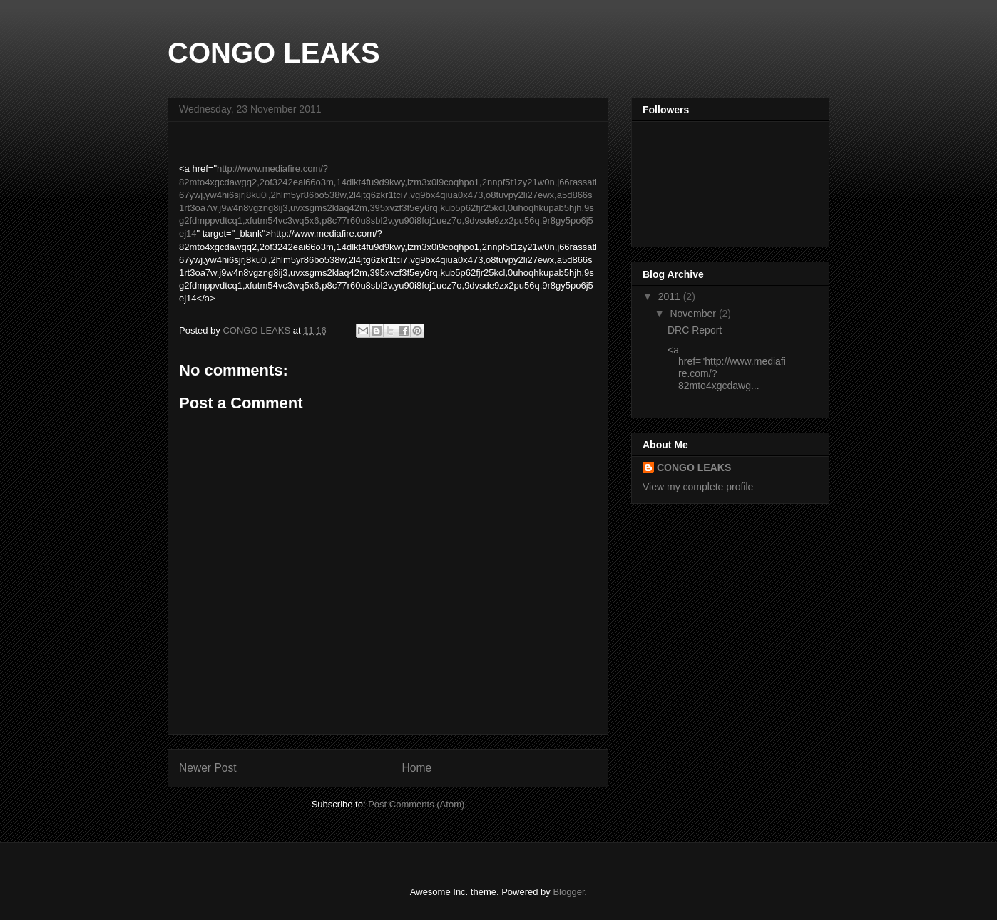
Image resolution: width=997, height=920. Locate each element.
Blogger (568, 892)
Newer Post (208, 768)
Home (417, 768)
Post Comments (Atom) (416, 804)
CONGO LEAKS (274, 52)
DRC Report (695, 330)
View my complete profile (698, 486)
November (694, 313)
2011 (670, 296)
